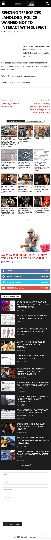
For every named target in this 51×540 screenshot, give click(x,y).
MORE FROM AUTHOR (34, 121)
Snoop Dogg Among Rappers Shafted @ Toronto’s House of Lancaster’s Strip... (33, 304)
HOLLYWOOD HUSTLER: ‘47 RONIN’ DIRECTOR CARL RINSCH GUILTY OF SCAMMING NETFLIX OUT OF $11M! (8, 142)
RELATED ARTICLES (15, 121)
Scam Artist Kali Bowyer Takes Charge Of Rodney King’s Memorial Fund (32, 413)
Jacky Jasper (5, 262)
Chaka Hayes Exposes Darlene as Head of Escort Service (32, 330)
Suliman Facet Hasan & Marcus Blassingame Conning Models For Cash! (33, 385)
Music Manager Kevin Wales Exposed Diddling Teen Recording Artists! (31, 371)
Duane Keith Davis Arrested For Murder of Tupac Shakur (41, 210)
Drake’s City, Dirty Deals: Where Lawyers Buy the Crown (24, 140)
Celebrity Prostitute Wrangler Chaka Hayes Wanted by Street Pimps (33, 454)
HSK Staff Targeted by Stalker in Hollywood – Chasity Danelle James (32, 399)
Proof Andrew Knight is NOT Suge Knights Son (31, 356)
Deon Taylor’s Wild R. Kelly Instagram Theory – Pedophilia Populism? (25, 211)
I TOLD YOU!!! (39, 138)
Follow (44, 276)
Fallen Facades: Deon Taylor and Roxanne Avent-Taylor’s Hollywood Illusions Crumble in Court (8, 165)
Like (46, 271)
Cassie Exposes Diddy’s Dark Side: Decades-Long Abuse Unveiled (41, 188)
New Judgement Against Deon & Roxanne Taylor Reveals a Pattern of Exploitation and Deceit (41, 166)
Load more (25, 465)
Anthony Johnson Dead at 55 (10, 105)
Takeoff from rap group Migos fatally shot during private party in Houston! (40, 108)
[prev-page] (24, 219)
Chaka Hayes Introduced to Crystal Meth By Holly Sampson (31, 344)
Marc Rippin (7, 32)
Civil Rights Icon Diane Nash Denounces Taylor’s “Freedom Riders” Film (8, 189)
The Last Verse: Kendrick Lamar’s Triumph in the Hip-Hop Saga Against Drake (25, 165)
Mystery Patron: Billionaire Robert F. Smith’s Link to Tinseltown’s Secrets (25, 188)
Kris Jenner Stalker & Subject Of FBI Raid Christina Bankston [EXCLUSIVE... (33, 440)
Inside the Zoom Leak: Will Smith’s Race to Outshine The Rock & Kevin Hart (7, 212)
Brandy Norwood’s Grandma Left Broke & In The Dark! (32, 316)
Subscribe (44, 288)
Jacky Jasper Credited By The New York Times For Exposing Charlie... (25, 256)
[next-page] (27, 219)
